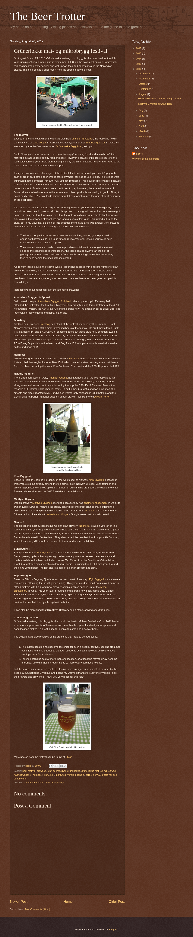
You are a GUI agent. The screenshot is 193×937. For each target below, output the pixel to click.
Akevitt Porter (101, 396)
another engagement (95, 502)
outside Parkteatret (82, 138)
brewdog (41, 770)
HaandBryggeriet (58, 377)
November (145, 78)
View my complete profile (145, 158)
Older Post (117, 901)
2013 (139, 63)
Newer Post (18, 901)
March (142, 131)
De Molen (89, 510)
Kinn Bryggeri (96, 479)
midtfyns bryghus (64, 774)
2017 (139, 48)
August (143, 94)
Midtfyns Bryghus (42, 502)
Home (68, 901)
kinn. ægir (49, 774)
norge (89, 774)
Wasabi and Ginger (58, 514)
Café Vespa (39, 142)
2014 (139, 58)
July (141, 110)
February (144, 136)
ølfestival (107, 774)
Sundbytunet (43, 552)
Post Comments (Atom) (37, 909)
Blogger (113, 929)
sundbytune (20, 778)
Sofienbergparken (95, 142)
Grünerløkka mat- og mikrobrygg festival (159, 98)
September (145, 89)
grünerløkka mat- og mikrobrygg (98, 770)
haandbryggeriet (22, 774)
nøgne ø (79, 774)
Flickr (69, 757)
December (145, 73)
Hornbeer (74, 358)
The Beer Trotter (47, 16)
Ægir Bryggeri (96, 579)
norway (97, 774)
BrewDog (45, 324)
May (141, 121)
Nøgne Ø (84, 525)
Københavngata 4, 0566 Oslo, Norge (44, 782)
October (143, 83)
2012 (139, 69)
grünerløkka (73, 770)
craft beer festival (56, 770)
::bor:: (139, 153)
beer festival (28, 770)
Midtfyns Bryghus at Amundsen (155, 103)
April (141, 126)
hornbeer (37, 774)
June (142, 115)
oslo (115, 774)
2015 (139, 53)
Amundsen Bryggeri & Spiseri (54, 301)
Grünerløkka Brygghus (68, 146)
